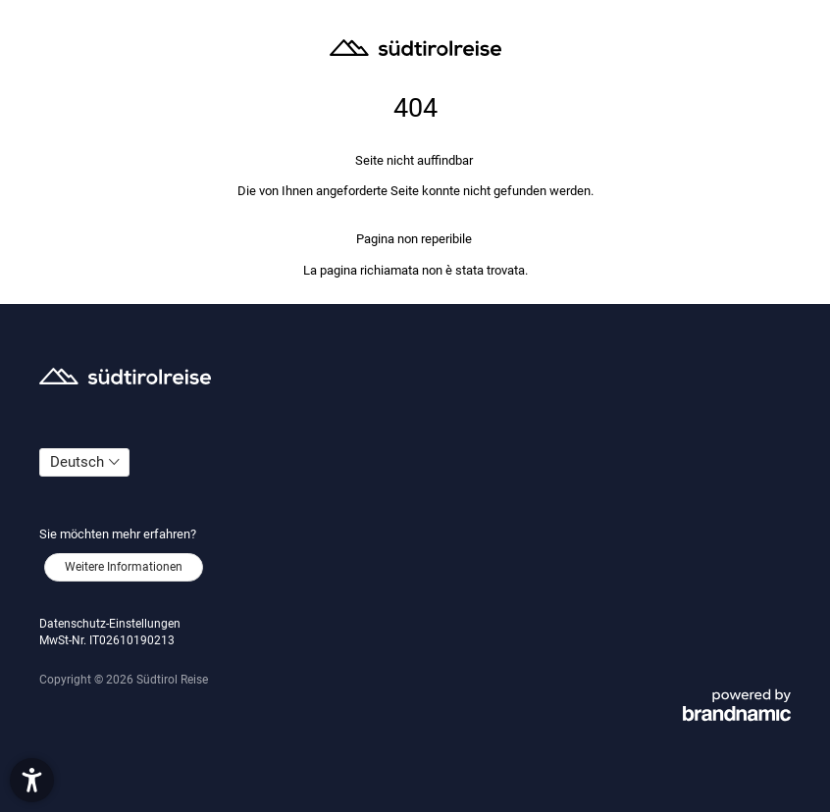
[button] (32, 780)
